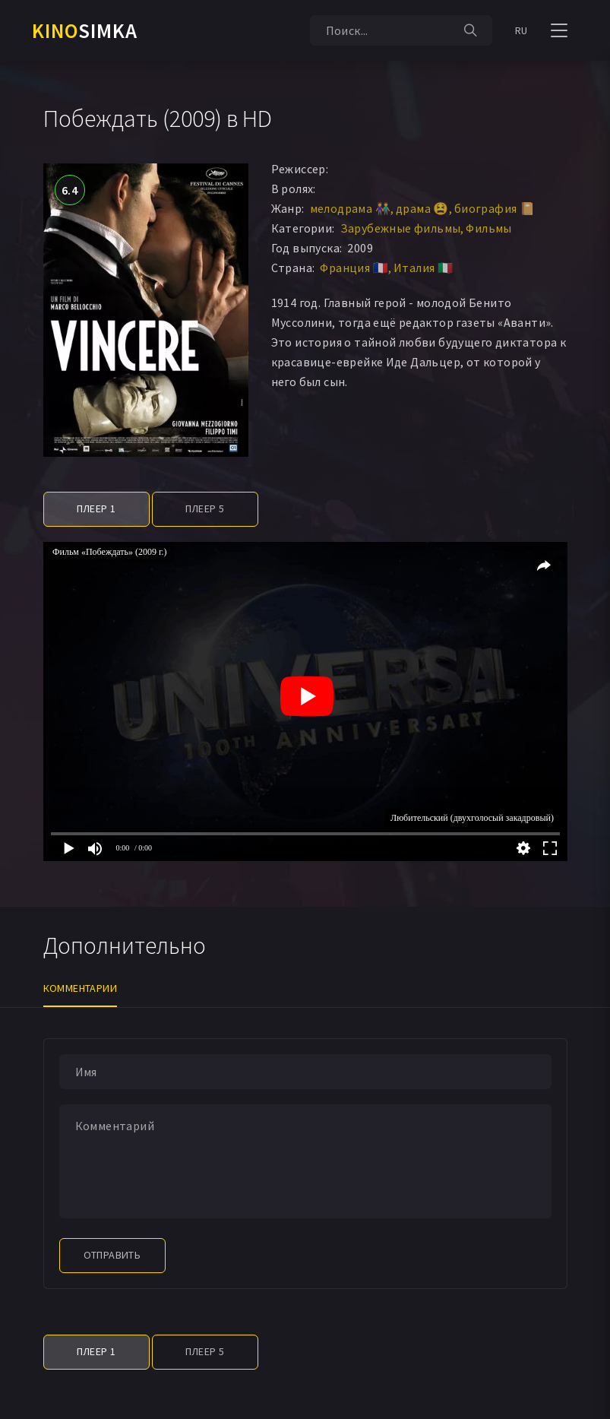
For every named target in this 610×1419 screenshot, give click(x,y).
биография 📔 (494, 208)
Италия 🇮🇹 (423, 267)
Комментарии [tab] (80, 988)
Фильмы (488, 228)
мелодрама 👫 (350, 208)
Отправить (112, 1255)
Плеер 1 (96, 508)
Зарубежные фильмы (400, 228)
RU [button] (521, 30)
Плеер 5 (205, 508)
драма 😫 (422, 208)
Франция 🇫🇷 (354, 267)
